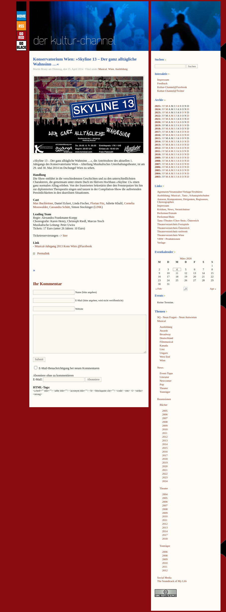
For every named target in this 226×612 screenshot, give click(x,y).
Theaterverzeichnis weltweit (172, 231)
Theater (164, 388)
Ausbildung (121, 68)
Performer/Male (165, 216)
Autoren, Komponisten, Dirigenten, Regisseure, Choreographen (182, 200)
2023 (157, 112)
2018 (157, 128)
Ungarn (164, 352)
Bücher (163, 404)
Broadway (165, 334)
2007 (157, 163)
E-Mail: (58, 379)
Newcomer (165, 380)
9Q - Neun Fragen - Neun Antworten (177, 317)
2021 (157, 118)
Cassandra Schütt (59, 207)
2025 (157, 105)
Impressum (163, 79)
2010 (157, 154)
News (160, 367)
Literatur (164, 376)
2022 (157, 115)
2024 (157, 109)
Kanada (164, 345)
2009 (157, 157)
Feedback (162, 83)
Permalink (43, 253)
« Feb (158, 288)
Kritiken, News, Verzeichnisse (173, 209)
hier (65, 235)
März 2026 (185, 258)
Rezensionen (164, 399)
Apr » (213, 288)
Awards (164, 330)
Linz (162, 349)
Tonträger (165, 391)
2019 (157, 125)
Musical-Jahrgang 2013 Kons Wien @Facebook (63, 246)
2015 (157, 138)
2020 (157, 122)
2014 (157, 141)
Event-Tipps (166, 373)
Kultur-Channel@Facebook (172, 87)
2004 (157, 173)
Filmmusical (166, 341)
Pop (162, 384)
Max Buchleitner (43, 203)
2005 (157, 170)
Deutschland (166, 338)
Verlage (161, 242)
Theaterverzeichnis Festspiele (173, 224)
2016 (157, 134)
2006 (157, 166)
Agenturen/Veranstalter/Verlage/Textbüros (179, 191)
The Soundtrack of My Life (172, 581)
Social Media (164, 577)
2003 (157, 176)
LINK (98, 207)
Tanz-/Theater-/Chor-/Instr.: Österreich (178, 220)
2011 (157, 151)
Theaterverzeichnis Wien (170, 235)
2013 (157, 144)
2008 (157, 160)
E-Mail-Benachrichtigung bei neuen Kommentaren (69, 368)
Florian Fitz (97, 203)
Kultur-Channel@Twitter (170, 90)
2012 (157, 147)
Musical (102, 68)
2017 (157, 131)
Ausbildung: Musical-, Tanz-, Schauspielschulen (183, 195)
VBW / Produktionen (168, 238)
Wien (111, 68)
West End (165, 356)
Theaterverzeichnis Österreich (173, 227)
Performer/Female (167, 213)
